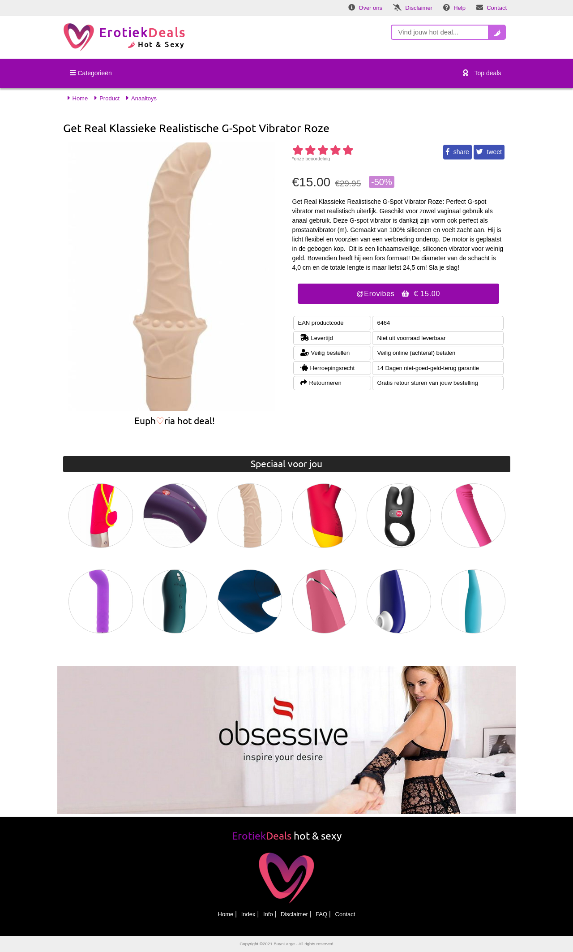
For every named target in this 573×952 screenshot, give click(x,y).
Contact (345, 914)
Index (248, 914)
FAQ (321, 914)
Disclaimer (294, 914)
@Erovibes (398, 293)
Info (268, 914)
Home (226, 914)
